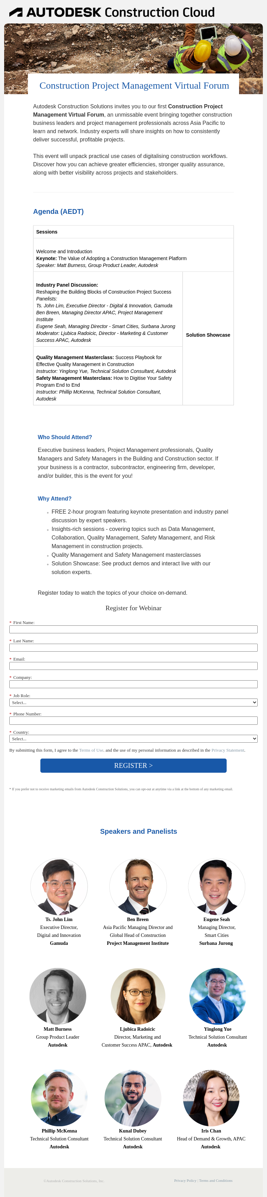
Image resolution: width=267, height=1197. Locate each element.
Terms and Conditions (216, 1180)
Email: (17, 659)
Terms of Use (91, 750)
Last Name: (21, 641)
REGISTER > (133, 765)
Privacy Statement (227, 750)
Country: (19, 732)
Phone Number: (25, 714)
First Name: (21, 622)
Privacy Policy (185, 1180)
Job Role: (19, 696)
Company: (20, 677)
